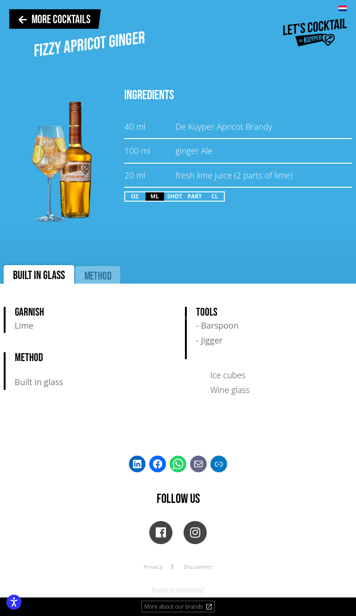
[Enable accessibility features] (13, 602)
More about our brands (178, 606)
